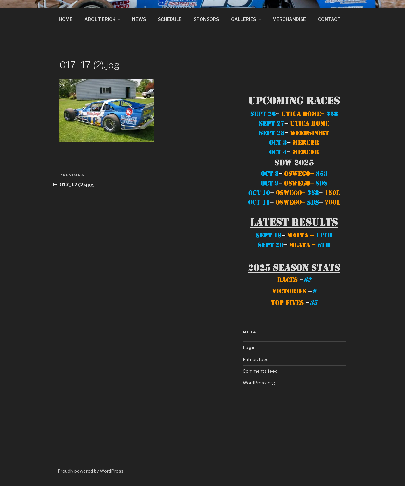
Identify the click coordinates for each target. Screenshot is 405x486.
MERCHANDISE (289, 19)
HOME (65, 19)
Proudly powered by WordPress (91, 471)
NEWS (139, 19)
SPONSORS (206, 19)
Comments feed (260, 371)
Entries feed (256, 359)
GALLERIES (246, 19)
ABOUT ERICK (103, 19)
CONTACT (329, 19)
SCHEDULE (170, 19)
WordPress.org (259, 382)
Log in (249, 347)
